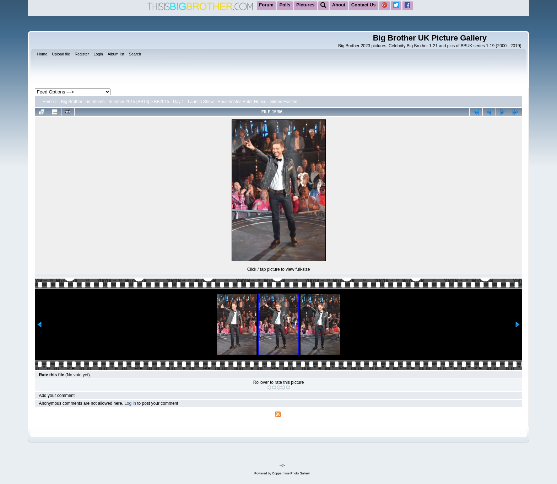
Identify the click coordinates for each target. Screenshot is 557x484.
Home (48, 101)
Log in (130, 403)
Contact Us (363, 4)
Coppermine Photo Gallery (291, 473)
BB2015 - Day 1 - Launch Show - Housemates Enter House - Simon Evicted (226, 101)
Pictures (305, 4)
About (339, 4)
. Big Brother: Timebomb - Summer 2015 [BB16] (104, 101)
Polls (284, 4)
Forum (266, 4)
